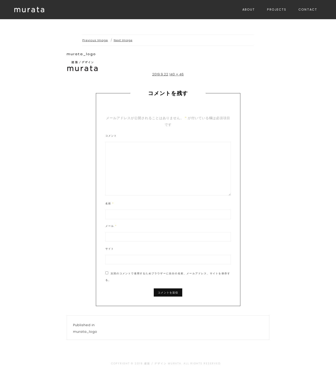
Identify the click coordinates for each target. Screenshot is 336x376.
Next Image (123, 40)
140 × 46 (176, 74)
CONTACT (307, 9)
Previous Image (95, 40)
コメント (111, 135)
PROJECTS (276, 9)
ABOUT (248, 9)
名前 (109, 203)
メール (111, 225)
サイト (109, 248)
